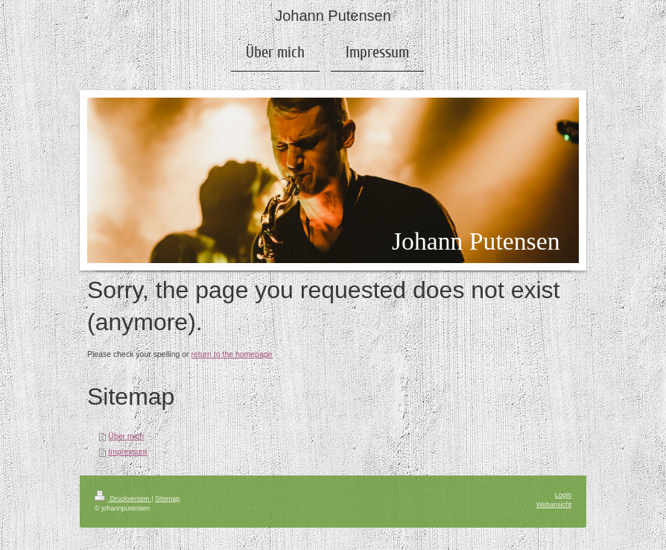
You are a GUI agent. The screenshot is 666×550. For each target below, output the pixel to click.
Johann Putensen (333, 15)
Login (563, 495)
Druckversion (123, 498)
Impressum (127, 451)
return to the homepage (232, 354)
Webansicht (553, 504)
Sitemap (167, 498)
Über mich (126, 436)
